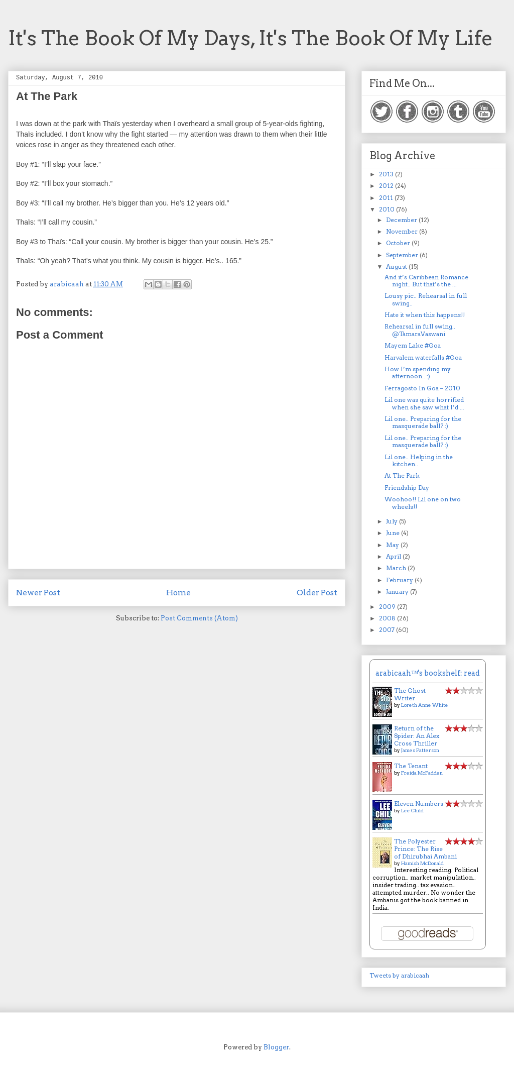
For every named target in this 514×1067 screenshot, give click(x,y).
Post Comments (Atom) (199, 618)
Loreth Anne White (424, 705)
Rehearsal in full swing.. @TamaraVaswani (419, 330)
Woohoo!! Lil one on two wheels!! (422, 502)
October (399, 243)
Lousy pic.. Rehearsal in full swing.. (425, 299)
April (394, 556)
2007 (387, 629)
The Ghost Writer (410, 694)
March (397, 568)
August (397, 266)
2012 (387, 185)
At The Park (402, 475)
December (402, 220)
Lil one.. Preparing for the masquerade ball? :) (422, 422)
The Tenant (411, 766)
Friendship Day (406, 487)
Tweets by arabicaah (399, 975)
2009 (388, 606)
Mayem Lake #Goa (412, 345)
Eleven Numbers (418, 803)
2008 (388, 618)
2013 (387, 174)
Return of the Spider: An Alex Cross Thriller (416, 735)
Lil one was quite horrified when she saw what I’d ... (424, 403)
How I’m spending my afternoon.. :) (417, 372)
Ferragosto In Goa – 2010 (422, 388)
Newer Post (38, 592)
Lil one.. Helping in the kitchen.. (418, 460)
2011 (387, 197)
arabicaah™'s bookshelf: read (427, 673)
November (402, 231)
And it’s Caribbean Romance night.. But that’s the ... (426, 280)
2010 (387, 209)
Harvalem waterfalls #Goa (423, 357)
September (403, 255)
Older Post (317, 592)
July (392, 521)
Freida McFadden (422, 773)
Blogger (276, 1047)
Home (178, 592)
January (398, 591)
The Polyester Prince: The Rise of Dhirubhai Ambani (425, 848)
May (393, 545)
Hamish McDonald (422, 863)
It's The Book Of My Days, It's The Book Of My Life (250, 38)
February (400, 580)
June (393, 533)
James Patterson (420, 750)
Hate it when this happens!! (424, 314)
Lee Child (412, 810)
